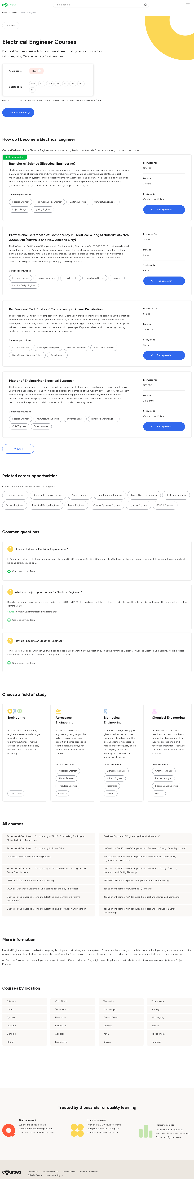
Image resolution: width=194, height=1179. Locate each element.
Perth (106, 1033)
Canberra (156, 1042)
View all (18, 448)
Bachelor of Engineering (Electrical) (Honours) (127, 888)
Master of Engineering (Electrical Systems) (41, 381)
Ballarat (155, 1025)
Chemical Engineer (163, 771)
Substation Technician (104, 347)
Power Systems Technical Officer (27, 355)
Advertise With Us (50, 1171)
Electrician (116, 278)
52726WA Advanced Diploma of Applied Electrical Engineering (136, 880)
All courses (17, 793)
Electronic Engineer (176, 495)
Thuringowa (158, 1001)
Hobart (10, 1042)
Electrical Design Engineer (23, 285)
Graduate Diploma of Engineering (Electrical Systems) (131, 836)
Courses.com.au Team (23, 571)
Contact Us (33, 1171)
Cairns (10, 1009)
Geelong (107, 1025)
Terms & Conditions (89, 1171)
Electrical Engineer (20, 202)
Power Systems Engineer (48, 347)
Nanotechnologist (163, 778)
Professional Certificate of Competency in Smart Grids (35, 848)
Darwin (107, 1042)
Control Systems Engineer (107, 505)
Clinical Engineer (114, 778)
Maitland (11, 1025)
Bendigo (11, 1033)
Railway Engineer (14, 505)
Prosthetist (112, 786)
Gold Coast (61, 1001)
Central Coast (110, 1017)
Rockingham (158, 1033)
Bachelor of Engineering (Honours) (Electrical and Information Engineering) (46, 908)
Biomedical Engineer (116, 771)
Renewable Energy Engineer (49, 202)
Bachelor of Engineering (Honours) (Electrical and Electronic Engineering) (141, 897)
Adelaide (59, 1033)
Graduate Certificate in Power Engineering (29, 856)
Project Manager (19, 209)
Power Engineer (57, 355)
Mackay (155, 1009)
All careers (11, 25)
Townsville (108, 1001)
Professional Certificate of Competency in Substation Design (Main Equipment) (144, 848)
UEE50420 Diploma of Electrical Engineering (30, 880)
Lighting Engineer (43, 209)
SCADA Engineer (165, 505)
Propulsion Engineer (68, 786)
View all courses (18, 112)
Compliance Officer (95, 278)
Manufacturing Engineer (105, 202)
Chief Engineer (19, 426)
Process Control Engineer (166, 786)
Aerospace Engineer (68, 771)
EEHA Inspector (71, 278)
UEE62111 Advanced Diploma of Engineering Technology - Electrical (42, 888)
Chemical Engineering (168, 717)
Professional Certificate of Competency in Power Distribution (56, 309)
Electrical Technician (46, 278)
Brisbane (11, 1001)
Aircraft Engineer (66, 778)
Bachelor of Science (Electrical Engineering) (42, 163)
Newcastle (60, 1017)
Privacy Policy (69, 1171)
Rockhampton (110, 1009)
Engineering (16, 717)
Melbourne (60, 1025)
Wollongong (158, 1017)
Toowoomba (62, 1009)
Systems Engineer (78, 202)
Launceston (61, 1042)
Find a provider (164, 209)
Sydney (11, 1017)
